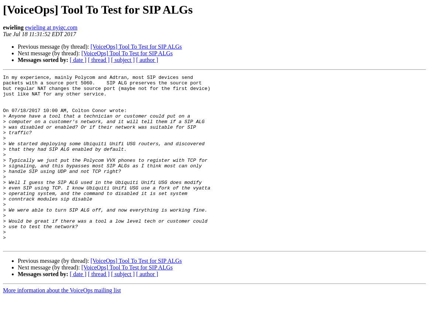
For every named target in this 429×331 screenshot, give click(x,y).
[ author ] (147, 60)
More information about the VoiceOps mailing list (62, 324)
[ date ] (78, 60)
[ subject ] (123, 60)
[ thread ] (99, 60)
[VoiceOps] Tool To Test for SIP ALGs (136, 46)
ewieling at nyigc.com (51, 27)
